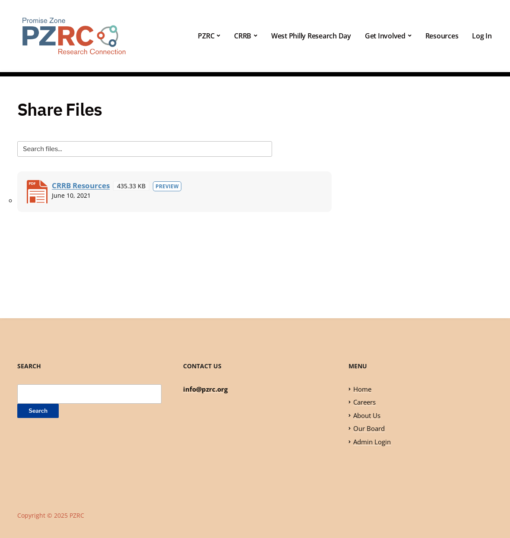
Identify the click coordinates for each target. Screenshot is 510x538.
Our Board (369, 428)
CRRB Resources (81, 185)
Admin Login (372, 441)
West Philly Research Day (311, 36)
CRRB (242, 36)
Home (362, 389)
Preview (167, 186)
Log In (482, 36)
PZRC (206, 36)
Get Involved (385, 36)
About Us (366, 415)
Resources (442, 36)
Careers (364, 402)
